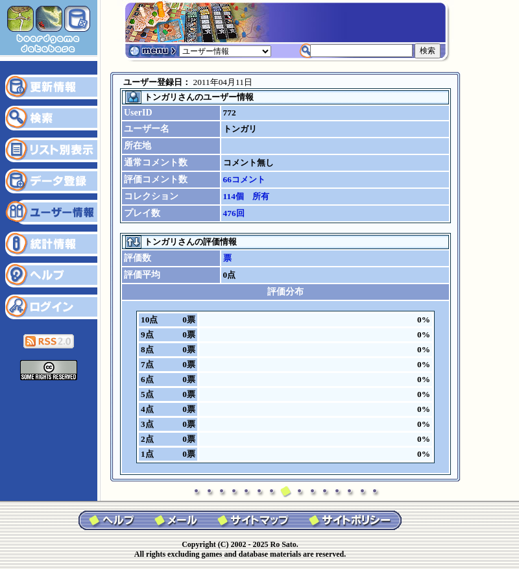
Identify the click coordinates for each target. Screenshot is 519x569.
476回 (234, 213)
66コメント (244, 179)
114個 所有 (246, 196)
